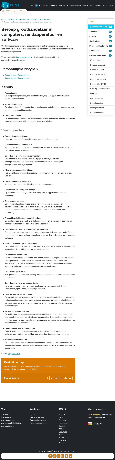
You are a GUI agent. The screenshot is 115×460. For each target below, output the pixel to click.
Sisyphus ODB (14, 354)
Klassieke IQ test (97, 70)
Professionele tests (100, 55)
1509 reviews (106, 414)
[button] (91, 5)
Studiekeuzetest (96, 103)
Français (62, 420)
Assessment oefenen (38, 423)
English (62, 414)
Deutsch (62, 426)
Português (63, 432)
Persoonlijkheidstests (100, 46)
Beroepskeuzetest (97, 65)
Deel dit (46, 456)
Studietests (100, 51)
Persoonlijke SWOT (98, 84)
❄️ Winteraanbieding (100, 27)
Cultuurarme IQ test (98, 74)
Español (62, 417)
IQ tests (100, 36)
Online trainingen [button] (49, 5)
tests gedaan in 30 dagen (14, 11)
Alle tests (100, 32)
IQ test (32, 414)
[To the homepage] (10, 5)
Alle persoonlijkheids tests (11, 423)
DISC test (94, 94)
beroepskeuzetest (23, 57)
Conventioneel (23, 75)
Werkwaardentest (97, 113)
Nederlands (63, 423)
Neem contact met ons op (98, 417)
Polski (61, 437)
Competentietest (96, 98)
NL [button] (104, 5)
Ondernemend (10, 75)
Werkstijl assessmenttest (100, 89)
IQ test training (96, 60)
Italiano (62, 429)
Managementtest (97, 108)
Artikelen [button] (62, 5)
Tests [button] (34, 5)
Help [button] (85, 5)
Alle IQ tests (6, 417)
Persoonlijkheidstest (98, 79)
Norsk (61, 434)
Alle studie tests (7, 426)
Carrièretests (100, 41)
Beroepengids (75, 5)
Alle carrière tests (8, 420)
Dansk (61, 443)
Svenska (62, 440)
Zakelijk (98, 5)
